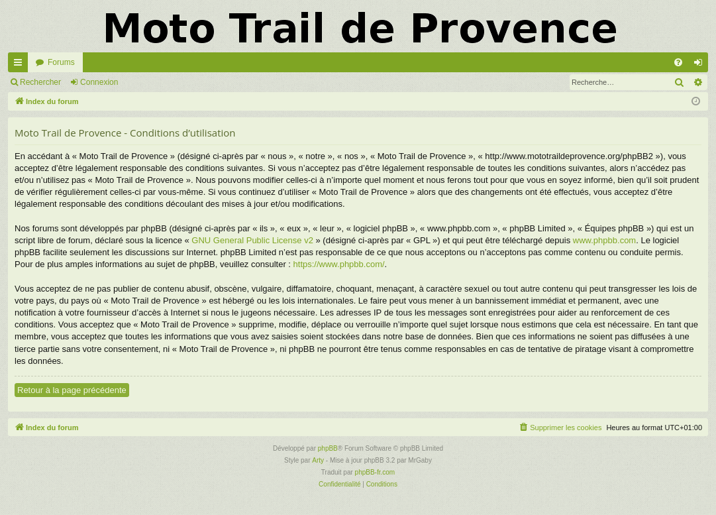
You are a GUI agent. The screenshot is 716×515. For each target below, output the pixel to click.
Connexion (99, 82)
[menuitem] (678, 62)
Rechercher (40, 82)
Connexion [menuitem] (701, 65)
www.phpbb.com (604, 240)
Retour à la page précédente (72, 390)
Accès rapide (20, 65)
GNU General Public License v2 (252, 240)
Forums (61, 62)
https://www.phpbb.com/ (339, 264)
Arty (318, 460)
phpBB (328, 448)
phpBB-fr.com (375, 472)
